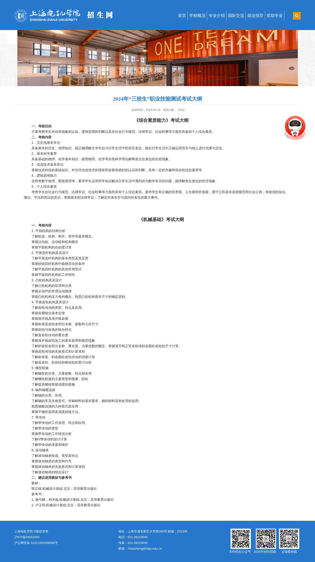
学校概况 (197, 15)
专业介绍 (217, 15)
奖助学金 (275, 15)
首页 (182, 15)
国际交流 (236, 15)
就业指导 (255, 15)
